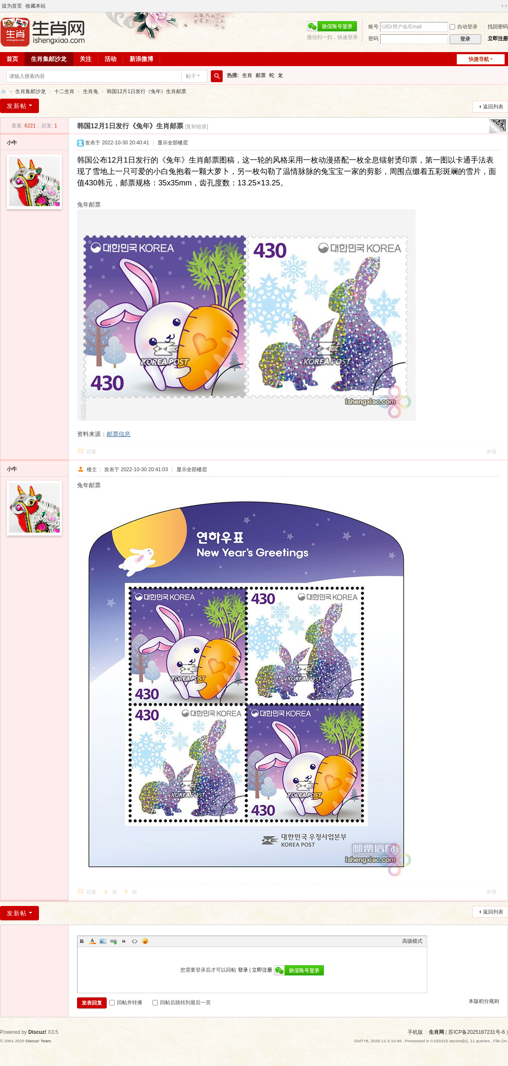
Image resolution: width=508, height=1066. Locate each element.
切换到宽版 (504, 6)
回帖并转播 (125, 1002)
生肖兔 (90, 91)
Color (92, 941)
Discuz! (37, 1032)
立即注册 (498, 38)
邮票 (261, 75)
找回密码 (498, 27)
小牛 (12, 143)
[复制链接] (196, 127)
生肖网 (436, 1032)
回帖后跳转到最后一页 (181, 1002)
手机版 (415, 1032)
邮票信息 (118, 434)
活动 (110, 58)
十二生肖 (64, 91)
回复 (91, 452)
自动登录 (464, 27)
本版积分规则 (484, 1001)
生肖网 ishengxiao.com (3, 92)
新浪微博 (141, 58)
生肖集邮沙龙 (48, 58)
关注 (85, 58)
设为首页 (12, 6)
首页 (12, 58)
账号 (373, 27)
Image (103, 941)
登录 (243, 970)
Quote (124, 941)
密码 (373, 38)
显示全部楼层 (172, 143)
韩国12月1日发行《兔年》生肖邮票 (146, 91)
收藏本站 (35, 6)
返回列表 (493, 107)
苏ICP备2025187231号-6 (476, 1032)
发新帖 (17, 105)
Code (134, 941)
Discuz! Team (38, 1040)
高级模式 (412, 941)
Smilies (145, 941)
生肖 (247, 75)
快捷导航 (479, 59)
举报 (491, 452)
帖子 (191, 76)
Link (113, 941)
